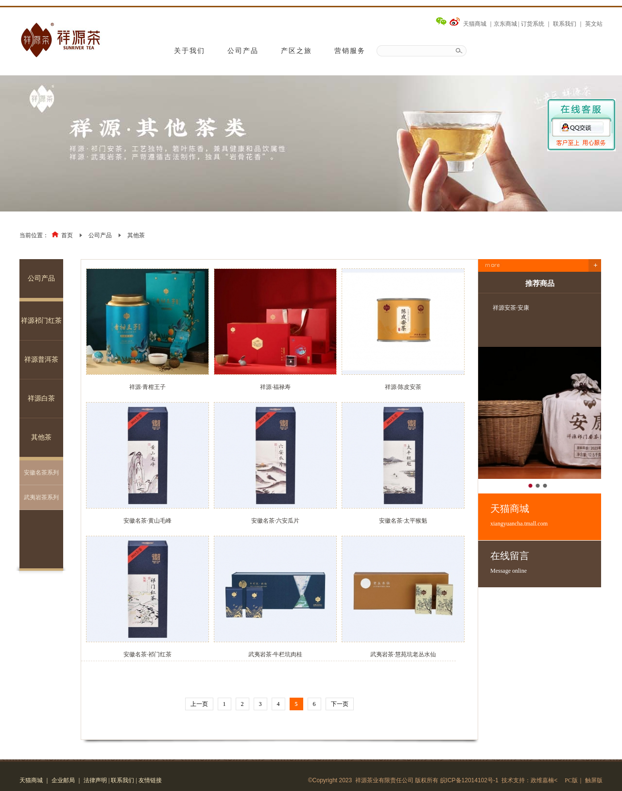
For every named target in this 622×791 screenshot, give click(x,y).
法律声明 (95, 780)
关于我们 (189, 50)
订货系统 (532, 23)
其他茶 (136, 235)
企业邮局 (63, 780)
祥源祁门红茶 (41, 320)
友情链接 (150, 780)
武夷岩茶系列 (41, 497)
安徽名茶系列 (41, 472)
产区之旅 (296, 50)
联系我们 (564, 23)
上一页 (199, 704)
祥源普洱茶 (41, 359)
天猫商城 (474, 23)
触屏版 (594, 780)
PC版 (571, 780)
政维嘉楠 (542, 780)
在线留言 (545, 562)
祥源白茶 (41, 398)
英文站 (594, 23)
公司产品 (243, 50)
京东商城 (505, 23)
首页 (67, 235)
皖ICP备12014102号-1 (469, 780)
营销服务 (349, 50)
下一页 (339, 704)
